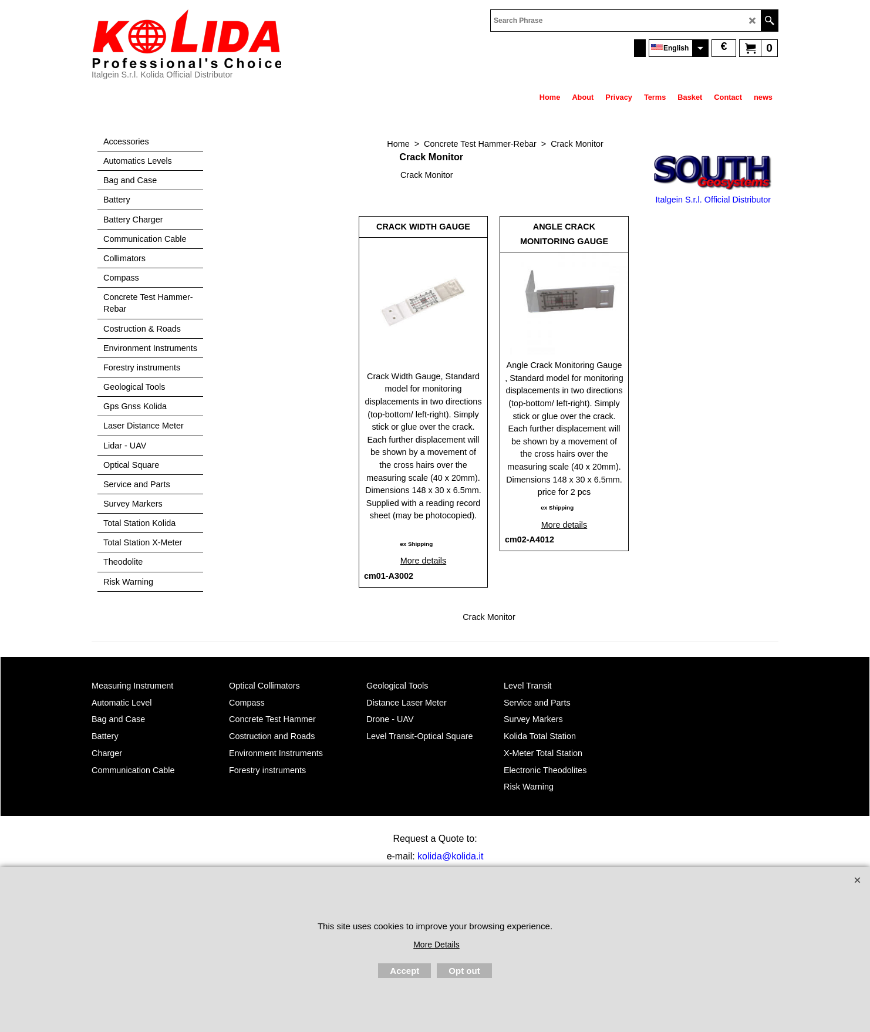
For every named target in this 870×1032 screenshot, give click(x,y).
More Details (436, 944)
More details (423, 560)
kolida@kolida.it (450, 856)
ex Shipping (416, 544)
